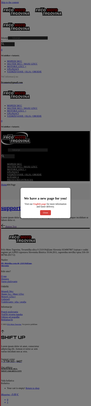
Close (45, 213)
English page (39, 204)
